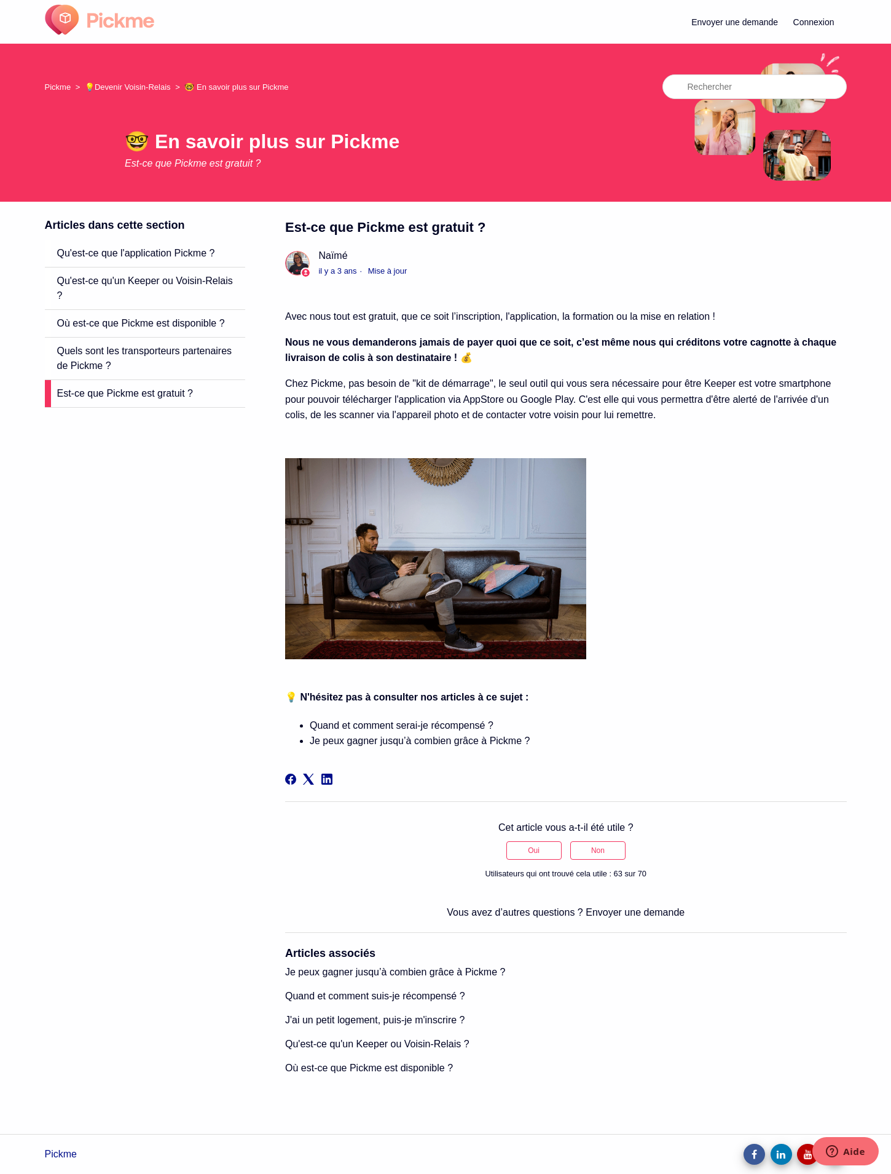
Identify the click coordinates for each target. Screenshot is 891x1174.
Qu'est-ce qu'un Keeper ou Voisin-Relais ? (145, 288)
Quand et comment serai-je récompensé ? (401, 725)
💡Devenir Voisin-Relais (128, 87)
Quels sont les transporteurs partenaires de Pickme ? (144, 358)
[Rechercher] (754, 86)
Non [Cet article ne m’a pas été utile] (598, 850)
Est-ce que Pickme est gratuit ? (125, 393)
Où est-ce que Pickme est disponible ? (141, 323)
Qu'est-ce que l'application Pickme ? (136, 253)
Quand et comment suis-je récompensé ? (375, 996)
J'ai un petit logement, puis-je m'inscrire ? (375, 1020)
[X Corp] (308, 779)
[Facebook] (290, 779)
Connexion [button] (813, 22)
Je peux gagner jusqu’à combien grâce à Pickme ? (420, 741)
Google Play (546, 399)
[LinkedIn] (326, 779)
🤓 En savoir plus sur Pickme (236, 87)
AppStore (483, 399)
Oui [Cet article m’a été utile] (534, 850)
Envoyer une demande (734, 22)
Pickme (58, 87)
